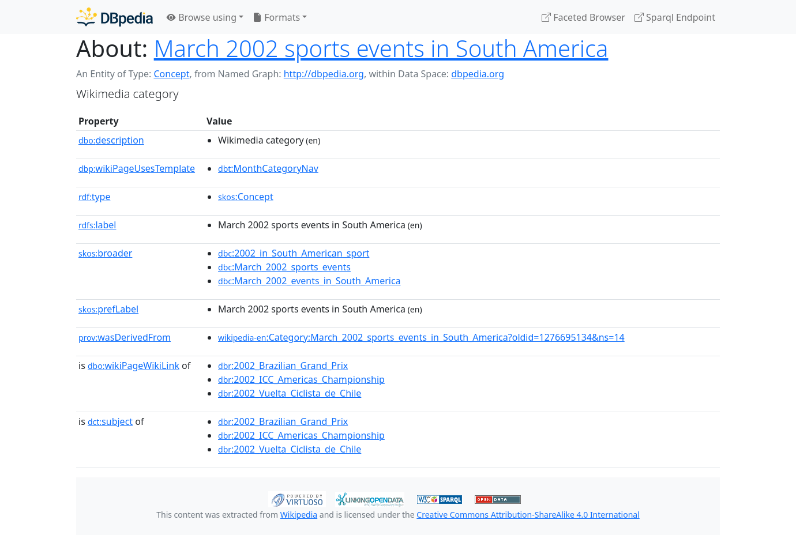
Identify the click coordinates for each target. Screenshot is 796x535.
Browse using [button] (201, 17)
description (111, 140)
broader (105, 253)
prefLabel (108, 309)
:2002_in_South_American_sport (293, 253)
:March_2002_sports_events (284, 267)
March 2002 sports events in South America (381, 48)
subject (110, 421)
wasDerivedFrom (124, 337)
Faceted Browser (583, 17)
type (94, 196)
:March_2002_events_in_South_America (309, 280)
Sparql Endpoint (674, 17)
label (97, 224)
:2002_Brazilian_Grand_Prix (283, 365)
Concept (171, 73)
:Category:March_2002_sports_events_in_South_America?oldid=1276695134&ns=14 (421, 337)
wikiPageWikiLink (133, 365)
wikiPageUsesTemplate (136, 168)
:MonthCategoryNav (268, 168)
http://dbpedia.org (324, 73)
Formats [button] (276, 17)
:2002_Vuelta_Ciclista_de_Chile (289, 393)
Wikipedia (298, 514)
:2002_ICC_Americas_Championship (301, 379)
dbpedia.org (477, 73)
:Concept (245, 196)
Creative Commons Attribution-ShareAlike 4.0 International (527, 514)
